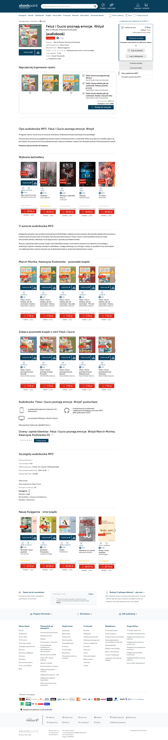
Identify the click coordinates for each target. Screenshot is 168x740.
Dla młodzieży (23, 497)
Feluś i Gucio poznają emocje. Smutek (26, 372)
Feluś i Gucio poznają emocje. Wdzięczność (85, 372)
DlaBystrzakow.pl (118, 717)
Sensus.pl (83, 717)
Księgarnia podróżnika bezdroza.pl (134, 654)
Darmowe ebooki (97, 15)
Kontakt (86, 630)
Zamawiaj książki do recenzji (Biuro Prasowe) (113, 641)
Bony (130, 15)
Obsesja (82, 196)
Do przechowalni (136, 68)
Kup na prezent (137, 50)
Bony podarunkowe (26, 662)
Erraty (86, 653)
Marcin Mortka (59, 42)
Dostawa (87, 646)
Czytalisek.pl (84, 722)
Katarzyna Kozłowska (72, 42)
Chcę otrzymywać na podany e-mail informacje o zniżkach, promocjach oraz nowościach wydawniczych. (71, 600)
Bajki (28, 494)
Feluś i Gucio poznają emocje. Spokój (66, 372)
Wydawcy (22, 659)
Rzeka (62, 550)
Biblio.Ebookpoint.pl (119, 722)
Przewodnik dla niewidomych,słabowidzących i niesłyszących (46, 648)
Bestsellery (84, 15)
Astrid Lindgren (103, 554)
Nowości (75, 15)
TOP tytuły (23, 640)
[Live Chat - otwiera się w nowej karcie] (112, 6)
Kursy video (57, 15)
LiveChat (87, 662)
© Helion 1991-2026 (25, 735)
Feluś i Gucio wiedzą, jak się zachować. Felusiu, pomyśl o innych (106, 303)
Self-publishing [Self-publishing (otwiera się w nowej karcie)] (128, 614)
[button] (115, 175)
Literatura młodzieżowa (38, 497)
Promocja (50, 38)
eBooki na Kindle (46, 663)
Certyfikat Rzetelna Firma (136, 634)
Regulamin (87, 634)
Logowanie (66, 630)
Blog (20, 669)
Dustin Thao (102, 197)
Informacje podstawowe (49, 632)
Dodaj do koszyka (136, 38)
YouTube (2, 703)
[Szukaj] (95, 6)
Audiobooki (39, 15)
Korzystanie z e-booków (48, 642)
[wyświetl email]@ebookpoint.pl (76, 732)
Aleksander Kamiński (85, 552)
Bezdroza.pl (132, 717)
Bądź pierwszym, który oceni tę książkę (80, 50)
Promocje (67, 15)
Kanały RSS (2, 715)
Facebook (2, 690)
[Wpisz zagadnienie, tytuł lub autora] (66, 6)
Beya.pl (66, 722)
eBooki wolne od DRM (48, 655)
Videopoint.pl (53, 722)
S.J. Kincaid (63, 199)
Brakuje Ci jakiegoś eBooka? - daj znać (126, 592)
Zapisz (91, 594)
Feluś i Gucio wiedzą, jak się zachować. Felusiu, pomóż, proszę (97, 85)
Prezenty (65, 646)
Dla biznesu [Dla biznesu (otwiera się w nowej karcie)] (85, 614)
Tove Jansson (24, 554)
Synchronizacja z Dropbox (49, 666)
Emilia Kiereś (64, 552)
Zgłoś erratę (23, 481)
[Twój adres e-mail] (68, 594)
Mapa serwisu (88, 659)
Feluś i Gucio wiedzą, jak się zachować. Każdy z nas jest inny (99, 94)
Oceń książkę (66, 650)
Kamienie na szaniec (87, 550)
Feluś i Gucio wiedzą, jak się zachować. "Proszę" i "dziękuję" (86, 303)
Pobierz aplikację (118, 15)
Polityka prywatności (91, 637)
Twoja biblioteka (68, 643)
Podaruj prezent (142, 15)
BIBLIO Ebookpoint (112, 652)
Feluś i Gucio (64, 45)
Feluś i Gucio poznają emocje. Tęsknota (105, 372)
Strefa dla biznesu (111, 630)
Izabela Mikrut (90, 90)
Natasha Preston (84, 197)
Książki (48, 15)
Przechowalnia (67, 640)
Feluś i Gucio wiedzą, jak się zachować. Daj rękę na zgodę (67, 303)
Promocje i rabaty (25, 643)
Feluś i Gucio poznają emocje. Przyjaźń (46, 372)
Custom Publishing (112, 655)
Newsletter (66, 653)
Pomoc (47, 425)
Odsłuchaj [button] (27, 52)
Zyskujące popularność (27, 646)
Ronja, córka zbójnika (104, 551)
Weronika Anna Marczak (28, 197)
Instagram (2, 699)
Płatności (87, 650)
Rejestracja (66, 634)
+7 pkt (61, 38)
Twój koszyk (66, 637)
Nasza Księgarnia (64, 48)
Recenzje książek (89, 656)
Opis (129, 73)
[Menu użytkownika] (138, 6)
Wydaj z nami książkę (112, 648)
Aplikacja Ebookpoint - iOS (49, 675)
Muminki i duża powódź (26, 551)
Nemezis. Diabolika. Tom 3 (67, 197)
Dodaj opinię (41, 440)
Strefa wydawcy (111, 634)
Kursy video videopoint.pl (136, 663)
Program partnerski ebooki (114, 637)
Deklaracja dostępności (92, 640)
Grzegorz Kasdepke (46, 554)
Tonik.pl (144, 730)
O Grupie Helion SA (134, 630)
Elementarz (31, 500)
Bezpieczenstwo (46, 636)
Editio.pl (99, 717)
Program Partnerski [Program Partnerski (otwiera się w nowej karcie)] (41, 614)
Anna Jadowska (45, 197)
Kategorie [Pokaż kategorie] (22, 15)
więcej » (58, 602)
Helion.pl (51, 717)
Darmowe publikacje (26, 653)
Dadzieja (43, 196)
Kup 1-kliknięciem (136, 56)
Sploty (98, 722)
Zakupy (43, 639)
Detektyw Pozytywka (44, 551)
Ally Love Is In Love (28, 195)
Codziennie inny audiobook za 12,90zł (133, 21)
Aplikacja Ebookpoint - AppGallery (48, 679)
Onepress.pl (68, 717)
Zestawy (22, 656)
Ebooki (30, 15)
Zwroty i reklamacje (90, 643)
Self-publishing (110, 645)
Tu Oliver (102, 196)
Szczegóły (131, 77)
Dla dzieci (22, 494)
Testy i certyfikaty (25, 666)
